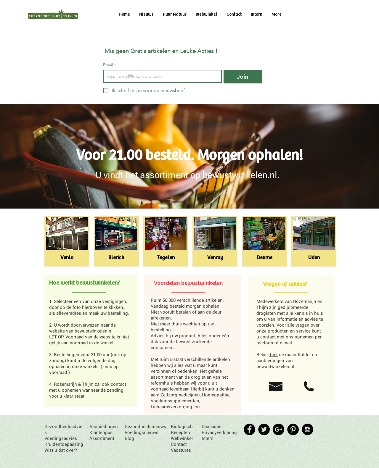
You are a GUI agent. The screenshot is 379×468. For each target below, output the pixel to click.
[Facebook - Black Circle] (249, 429)
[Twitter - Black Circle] (264, 429)
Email (109, 64)
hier (273, 354)
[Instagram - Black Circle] (307, 429)
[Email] (161, 76)
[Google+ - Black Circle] (278, 429)
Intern (207, 438)
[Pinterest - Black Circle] (293, 429)
